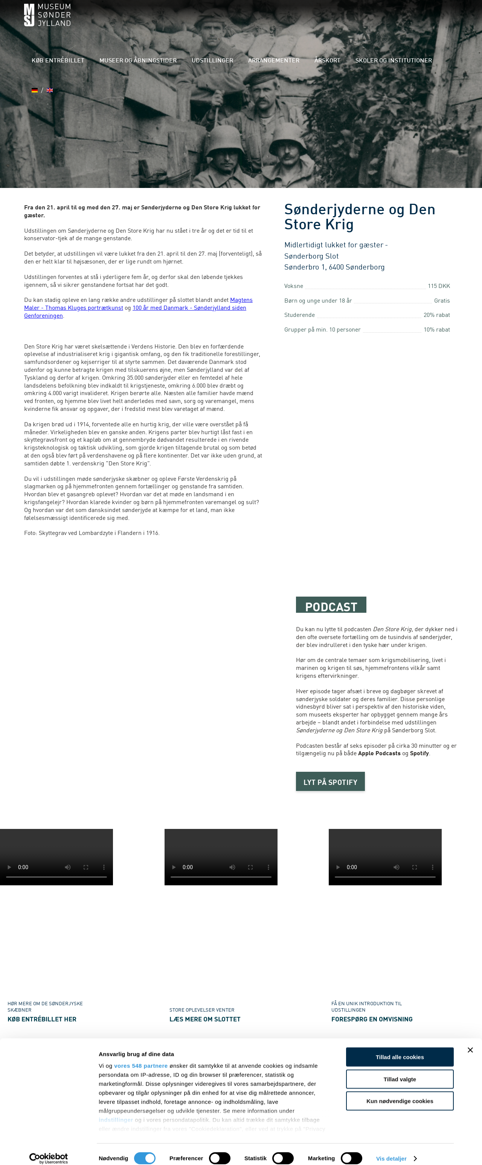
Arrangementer (292, 22)
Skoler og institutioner (392, 22)
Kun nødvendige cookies (399, 1093)
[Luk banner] (470, 1042)
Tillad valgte (400, 1071)
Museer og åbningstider (178, 22)
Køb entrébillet (109, 22)
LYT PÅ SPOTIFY (332, 781)
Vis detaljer (391, 1150)
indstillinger (116, 1112)
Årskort (335, 22)
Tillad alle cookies (400, 1049)
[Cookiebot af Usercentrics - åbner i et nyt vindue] (49, 1150)
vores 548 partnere (141, 1057)
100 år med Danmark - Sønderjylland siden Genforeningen (135, 311)
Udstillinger (241, 22)
